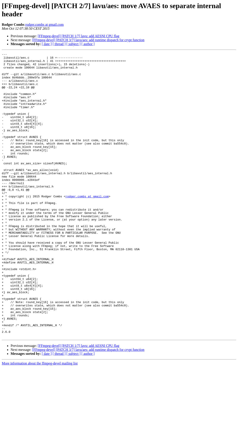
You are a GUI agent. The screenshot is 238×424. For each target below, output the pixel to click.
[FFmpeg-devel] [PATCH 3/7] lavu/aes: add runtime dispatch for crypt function (88, 40)
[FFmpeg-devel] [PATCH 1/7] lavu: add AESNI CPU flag (78, 36)
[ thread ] (59, 44)
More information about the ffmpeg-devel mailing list (40, 420)
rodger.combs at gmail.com (44, 24)
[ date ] (47, 44)
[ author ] (88, 44)
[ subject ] (73, 44)
